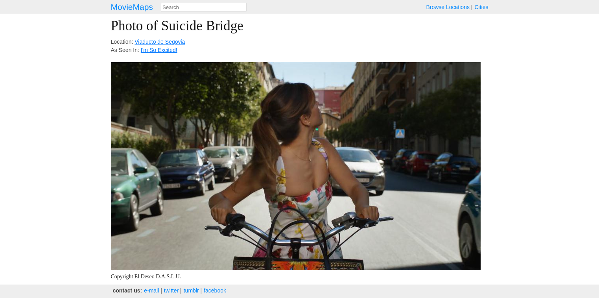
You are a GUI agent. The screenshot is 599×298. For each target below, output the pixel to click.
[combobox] (204, 7)
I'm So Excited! (159, 50)
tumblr (191, 290)
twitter (171, 290)
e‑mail (151, 290)
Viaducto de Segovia (160, 42)
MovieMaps (132, 7)
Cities (481, 7)
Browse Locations (448, 7)
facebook (215, 290)
